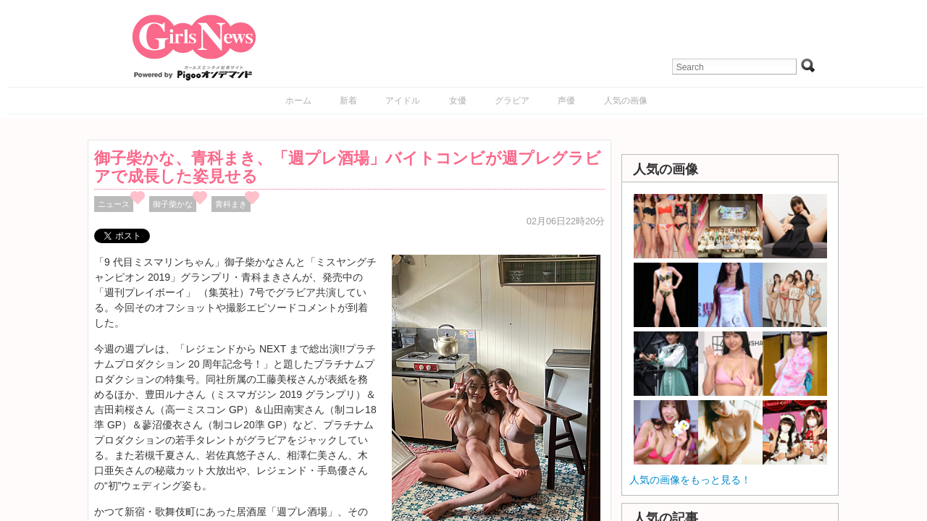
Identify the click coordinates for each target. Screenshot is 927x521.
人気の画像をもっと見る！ (690, 480)
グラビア (512, 101)
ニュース (114, 204)
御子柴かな (173, 204)
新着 (348, 101)
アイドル (402, 101)
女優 (457, 101)
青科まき (231, 204)
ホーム (298, 101)
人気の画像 (625, 101)
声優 (566, 101)
